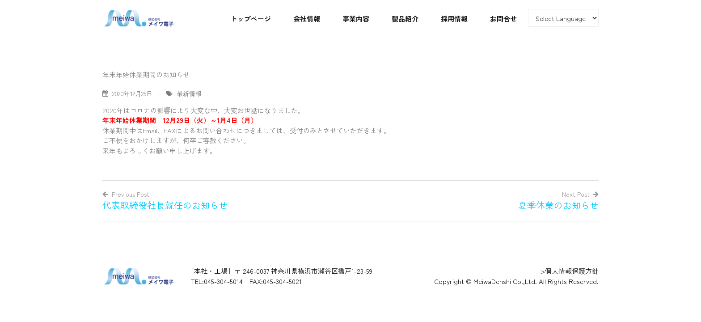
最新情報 (189, 93)
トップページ (251, 18)
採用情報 (454, 18)
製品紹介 (405, 18)
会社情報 (306, 18)
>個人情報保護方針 (570, 270)
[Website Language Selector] (563, 18)
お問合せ (503, 18)
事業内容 (355, 18)
